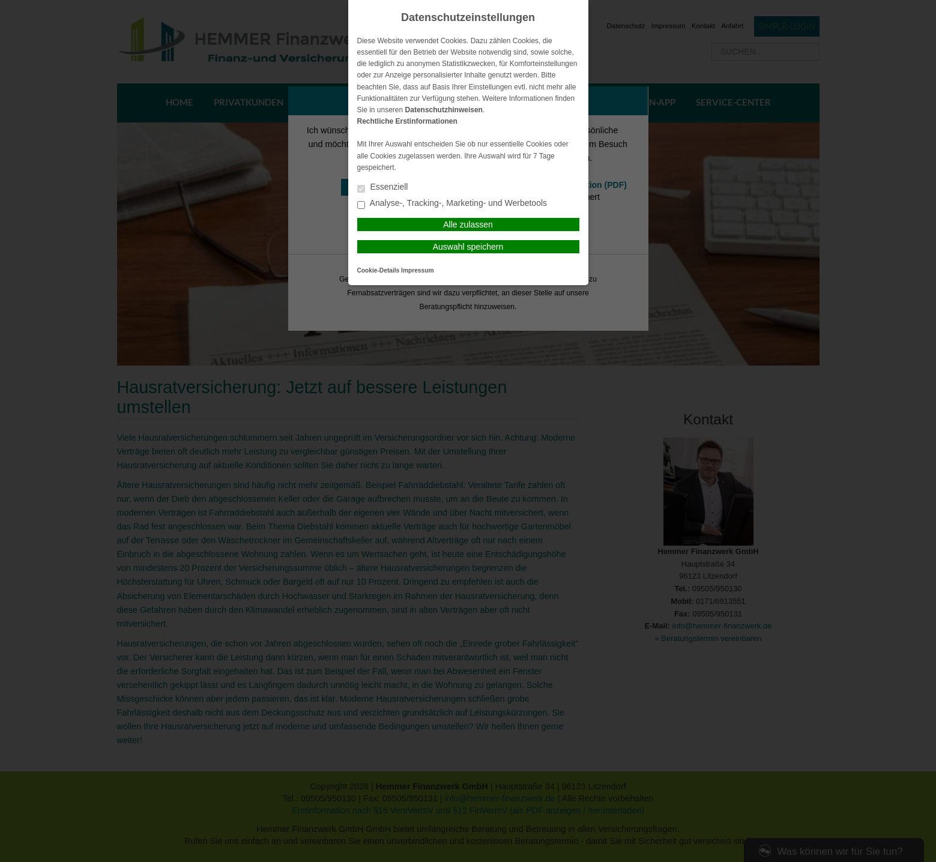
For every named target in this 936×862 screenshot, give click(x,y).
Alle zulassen (468, 224)
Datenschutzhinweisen (444, 110)
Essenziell (382, 187)
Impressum (417, 270)
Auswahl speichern (468, 247)
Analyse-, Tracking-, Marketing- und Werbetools (452, 204)
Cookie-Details (378, 270)
